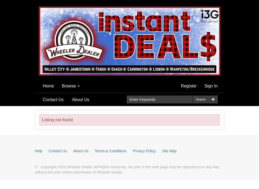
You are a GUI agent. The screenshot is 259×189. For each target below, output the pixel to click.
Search (201, 99)
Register (189, 86)
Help (39, 151)
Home (48, 86)
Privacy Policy (144, 151)
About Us (80, 99)
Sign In (211, 86)
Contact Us (53, 99)
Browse (71, 86)
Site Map (169, 151)
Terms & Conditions (110, 151)
